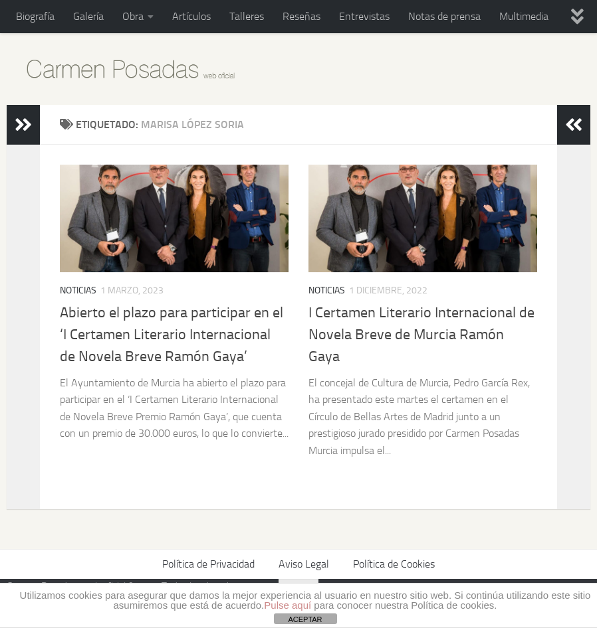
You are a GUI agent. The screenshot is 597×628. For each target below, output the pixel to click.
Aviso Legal (304, 564)
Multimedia (523, 16)
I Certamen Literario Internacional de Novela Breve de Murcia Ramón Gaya (421, 334)
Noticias (78, 290)
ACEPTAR (305, 619)
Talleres (246, 16)
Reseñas (301, 16)
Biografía (35, 16)
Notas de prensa (444, 16)
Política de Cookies (394, 564)
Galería (88, 16)
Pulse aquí (287, 605)
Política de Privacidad (208, 564)
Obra (133, 16)
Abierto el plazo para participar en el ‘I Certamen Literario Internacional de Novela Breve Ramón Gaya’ (171, 334)
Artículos (191, 16)
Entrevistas (364, 16)
